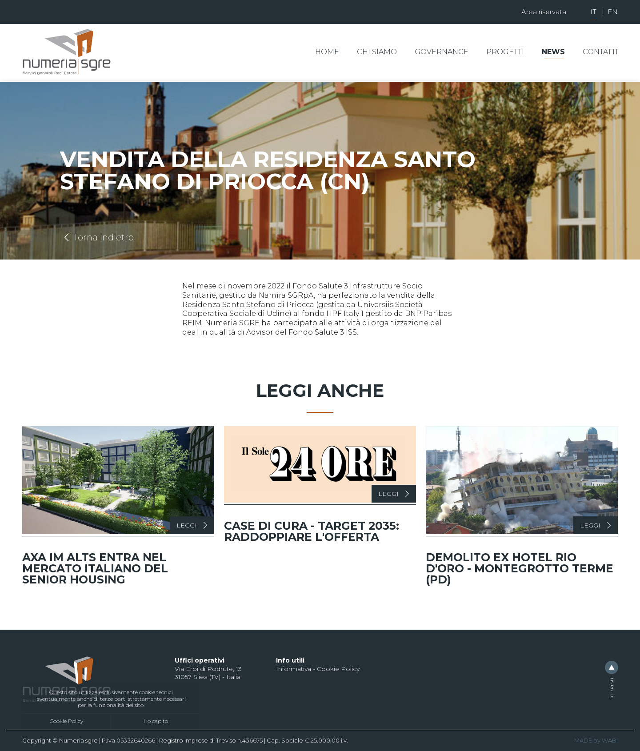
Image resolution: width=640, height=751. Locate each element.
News (553, 52)
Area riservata (543, 12)
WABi (610, 740)
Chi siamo (377, 52)
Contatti (600, 52)
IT (593, 12)
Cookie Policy (66, 721)
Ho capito (156, 721)
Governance (441, 52)
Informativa (293, 669)
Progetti (505, 52)
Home (327, 52)
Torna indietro (97, 237)
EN (613, 12)
